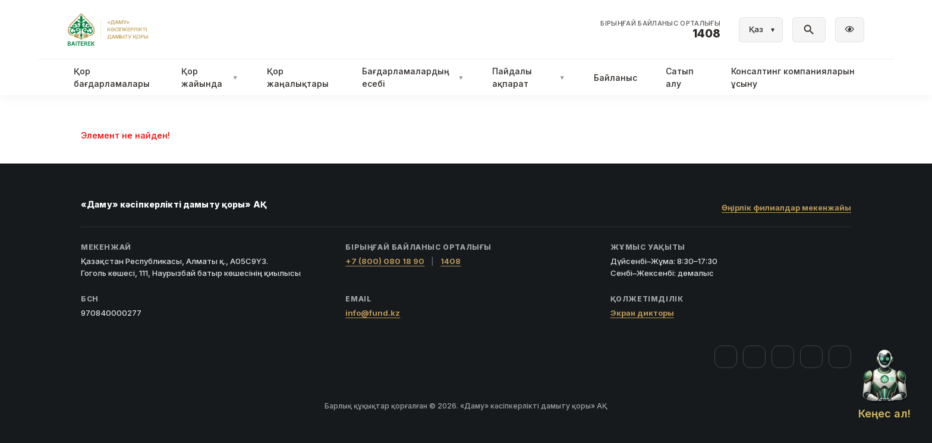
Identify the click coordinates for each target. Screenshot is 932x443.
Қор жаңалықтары (298, 77)
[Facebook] (725, 356)
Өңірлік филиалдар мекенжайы (786, 207)
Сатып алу (680, 77)
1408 (450, 261)
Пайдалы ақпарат (528, 77)
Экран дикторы (642, 313)
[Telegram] (811, 356)
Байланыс (615, 78)
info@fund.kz (372, 313)
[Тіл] (761, 29)
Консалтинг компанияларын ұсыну (793, 77)
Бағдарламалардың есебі (413, 77)
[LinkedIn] (840, 356)
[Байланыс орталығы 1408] (660, 29)
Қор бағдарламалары (112, 77)
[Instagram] (754, 356)
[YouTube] (783, 356)
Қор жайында (209, 77)
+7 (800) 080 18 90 (384, 261)
